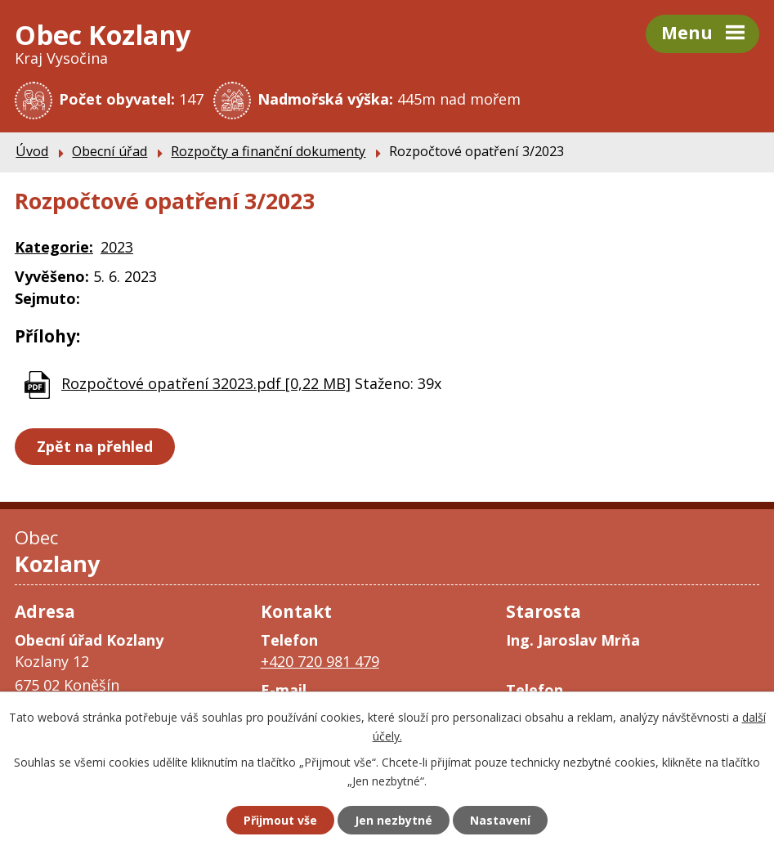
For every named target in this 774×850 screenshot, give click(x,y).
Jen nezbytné (393, 820)
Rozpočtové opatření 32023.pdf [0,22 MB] (206, 383)
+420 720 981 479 (320, 661)
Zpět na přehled (95, 446)
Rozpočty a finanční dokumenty (268, 151)
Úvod (32, 151)
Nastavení (500, 820)
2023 (117, 247)
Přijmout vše (280, 820)
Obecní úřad (109, 151)
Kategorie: (54, 247)
